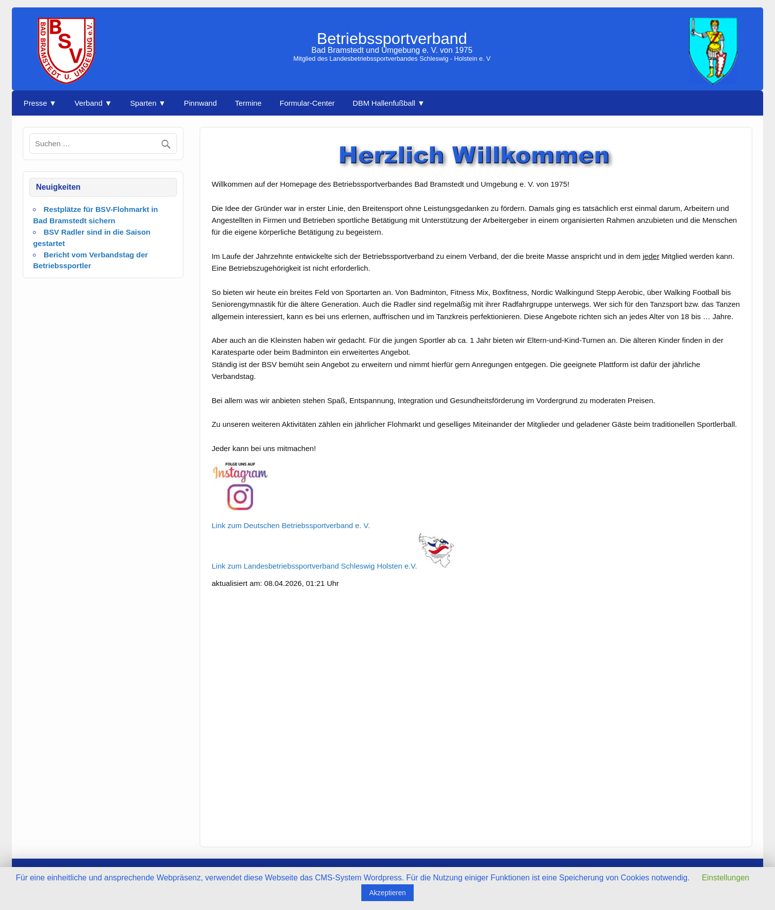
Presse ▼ (40, 103)
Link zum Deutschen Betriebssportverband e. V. (291, 525)
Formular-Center (307, 103)
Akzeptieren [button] (387, 893)
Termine (248, 103)
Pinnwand (200, 103)
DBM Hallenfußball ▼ (389, 103)
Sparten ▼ (148, 103)
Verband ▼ (93, 103)
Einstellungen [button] (725, 877)
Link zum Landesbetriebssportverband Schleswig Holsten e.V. (333, 566)
